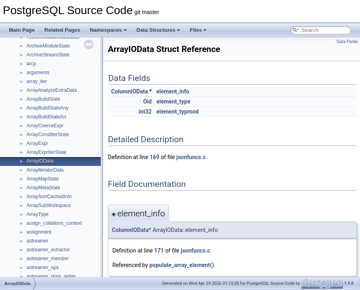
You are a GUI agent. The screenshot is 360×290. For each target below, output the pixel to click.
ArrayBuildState (43, 99)
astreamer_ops (43, 267)
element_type (173, 101)
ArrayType (38, 214)
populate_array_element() (181, 265)
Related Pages (62, 30)
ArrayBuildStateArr (46, 117)
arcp (31, 63)
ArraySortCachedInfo (49, 196)
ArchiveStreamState (48, 55)
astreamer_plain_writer (51, 276)
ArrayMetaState (43, 188)
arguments (38, 72)
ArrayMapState (43, 179)
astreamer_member (48, 258)
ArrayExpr (37, 143)
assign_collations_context (54, 223)
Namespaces (108, 30)
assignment (39, 232)
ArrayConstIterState (48, 134)
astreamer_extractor (48, 250)
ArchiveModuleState (48, 46)
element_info (172, 91)
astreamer (37, 241)
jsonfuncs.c (191, 157)
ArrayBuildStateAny (47, 108)
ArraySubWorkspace (49, 205)
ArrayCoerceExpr (45, 125)
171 (159, 250)
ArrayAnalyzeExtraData (52, 90)
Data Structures (158, 30)
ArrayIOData (40, 161)
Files (198, 30)
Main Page (22, 30)
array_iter (37, 81)
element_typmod (177, 111)
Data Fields (347, 41)
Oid (147, 101)
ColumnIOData (129, 91)
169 (154, 157)
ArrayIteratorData (45, 170)
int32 (145, 111)
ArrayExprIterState (46, 152)
